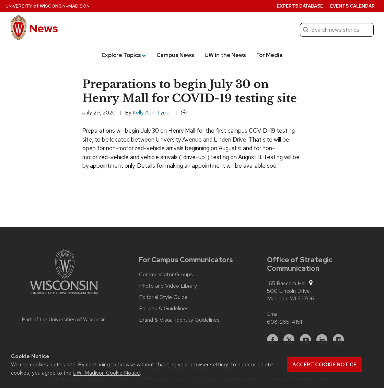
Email (273, 314)
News (43, 28)
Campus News (175, 55)
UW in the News (225, 55)
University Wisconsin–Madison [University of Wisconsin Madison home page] (47, 6)
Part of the (64, 319)
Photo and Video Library (168, 285)
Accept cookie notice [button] (324, 364)
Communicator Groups (166, 274)
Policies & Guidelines (164, 308)
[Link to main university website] (64, 273)
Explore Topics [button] (124, 55)
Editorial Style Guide (163, 297)
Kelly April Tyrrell (152, 112)
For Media (269, 55)
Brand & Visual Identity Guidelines (179, 320)
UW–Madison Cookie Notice (106, 372)
